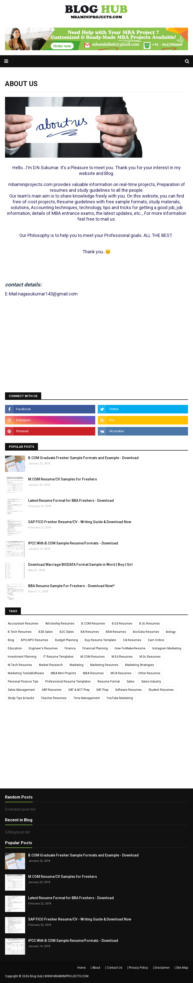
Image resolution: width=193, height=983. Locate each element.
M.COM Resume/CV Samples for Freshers (62, 479)
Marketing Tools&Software (26, 673)
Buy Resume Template (100, 640)
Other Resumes (149, 673)
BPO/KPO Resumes (34, 640)
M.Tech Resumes (20, 665)
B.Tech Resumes (20, 632)
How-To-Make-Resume (130, 648)
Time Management (86, 698)
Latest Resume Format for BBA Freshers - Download (71, 501)
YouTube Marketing (120, 698)
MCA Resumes (121, 673)
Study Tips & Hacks (21, 698)
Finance (70, 648)
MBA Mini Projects (63, 673)
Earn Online (156, 640)
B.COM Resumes (93, 623)
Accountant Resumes (23, 623)
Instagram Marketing (166, 648)
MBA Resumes (93, 673)
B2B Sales (45, 632)
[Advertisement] (96, 350)
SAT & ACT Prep (78, 690)
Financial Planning (95, 648)
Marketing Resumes (104, 665)
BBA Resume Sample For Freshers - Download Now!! (71, 586)
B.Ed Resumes (122, 623)
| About (95, 967)
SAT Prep (102, 690)
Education (15, 648)
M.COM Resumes (92, 656)
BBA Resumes (116, 632)
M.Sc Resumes (150, 656)
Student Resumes (161, 690)
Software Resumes (128, 690)
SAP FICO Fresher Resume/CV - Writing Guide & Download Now (79, 522)
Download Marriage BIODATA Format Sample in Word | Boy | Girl (80, 565)
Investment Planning (22, 656)
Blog (11, 640)
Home (81, 967)
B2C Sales (67, 632)
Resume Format (109, 681)
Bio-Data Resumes (146, 632)
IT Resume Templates (58, 656)
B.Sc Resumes (149, 623)
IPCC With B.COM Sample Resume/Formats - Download (73, 543)
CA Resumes (132, 640)
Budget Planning (66, 640)
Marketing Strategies (139, 665)
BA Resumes (90, 632)
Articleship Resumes (59, 623)
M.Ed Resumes (122, 656)
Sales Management (21, 690)
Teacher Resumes (54, 698)
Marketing (76, 665)
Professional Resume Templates (68, 681)
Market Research (51, 665)
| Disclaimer (161, 967)
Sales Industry (151, 681)
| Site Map (181, 967)
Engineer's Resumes (43, 648)
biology (171, 632)
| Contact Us (113, 967)
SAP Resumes (52, 690)
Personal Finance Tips (23, 681)
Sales (130, 681)
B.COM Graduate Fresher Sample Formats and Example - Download (83, 458)
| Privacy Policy (137, 967)
